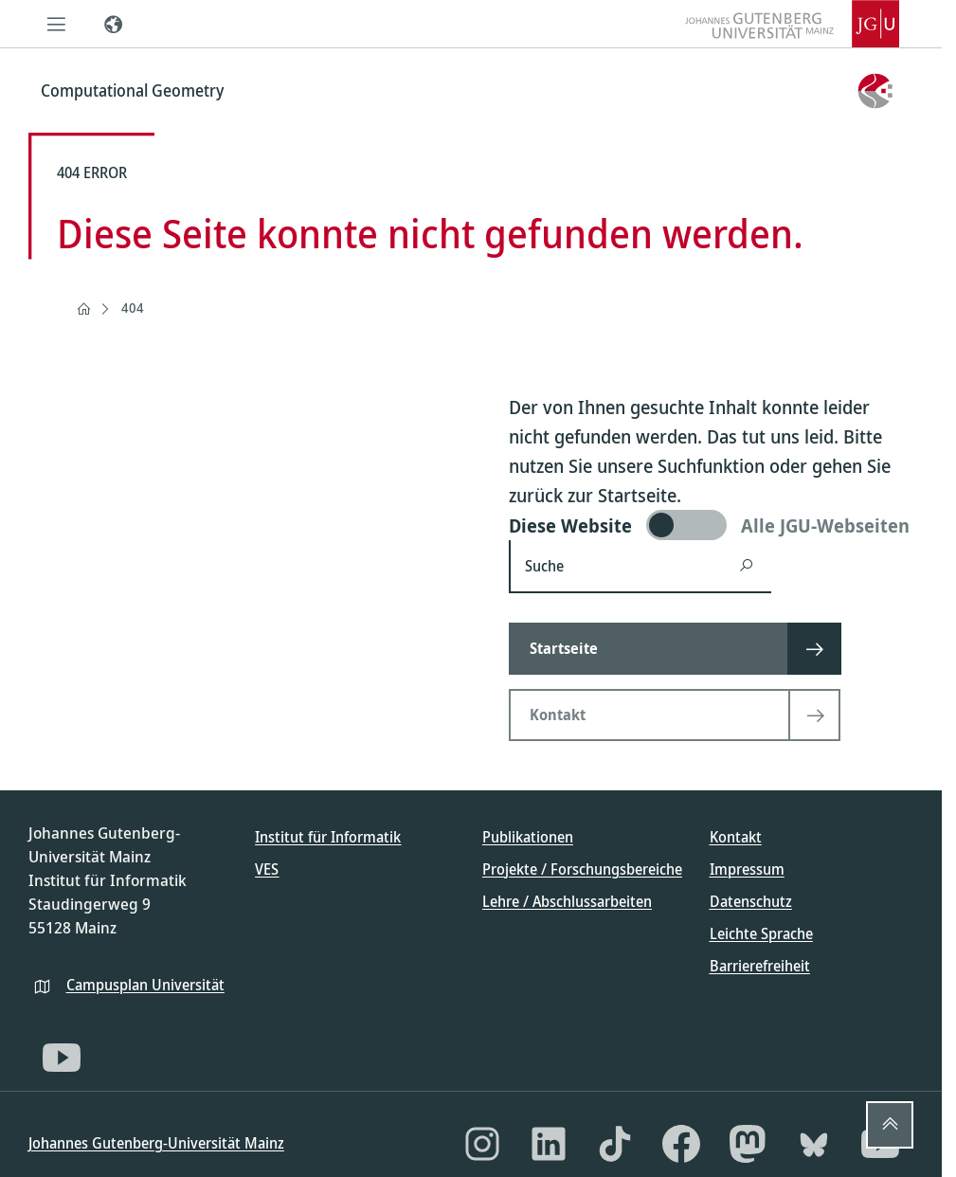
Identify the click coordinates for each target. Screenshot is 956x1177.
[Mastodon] (748, 1144)
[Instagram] (482, 1144)
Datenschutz (751, 901)
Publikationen (527, 836)
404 (132, 308)
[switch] (711, 525)
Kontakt (736, 836)
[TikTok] (615, 1144)
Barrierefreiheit (760, 965)
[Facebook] (681, 1144)
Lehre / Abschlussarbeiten (567, 901)
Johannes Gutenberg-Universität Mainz (156, 1142)
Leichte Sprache (761, 933)
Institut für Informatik (328, 836)
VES (267, 869)
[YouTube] (62, 1058)
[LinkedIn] (549, 1144)
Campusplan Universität (145, 984)
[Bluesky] (814, 1144)
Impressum (747, 869)
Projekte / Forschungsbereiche (582, 869)
